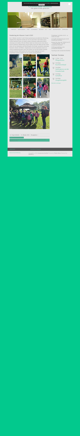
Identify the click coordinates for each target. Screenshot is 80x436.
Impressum (12, 149)
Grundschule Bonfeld (40, 6)
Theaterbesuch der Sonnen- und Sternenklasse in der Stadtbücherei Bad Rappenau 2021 (28, 140)
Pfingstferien (59, 60)
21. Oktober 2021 (25, 135)
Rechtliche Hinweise (35, 149)
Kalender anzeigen (56, 83)
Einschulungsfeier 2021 (16, 137)
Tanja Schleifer (15, 135)
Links (50, 29)
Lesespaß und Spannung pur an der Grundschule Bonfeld (60, 39)
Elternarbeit (34, 29)
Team (28, 29)
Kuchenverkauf (60, 65)
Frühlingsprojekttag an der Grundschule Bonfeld (58, 47)
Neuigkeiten (34, 135)
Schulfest (58, 76)
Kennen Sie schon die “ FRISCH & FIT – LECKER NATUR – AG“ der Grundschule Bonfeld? (60, 44)
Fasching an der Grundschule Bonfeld (60, 50)
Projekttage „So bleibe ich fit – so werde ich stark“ (59, 36)
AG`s (46, 29)
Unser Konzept (21, 29)
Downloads (65, 29)
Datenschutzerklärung (14, 152)
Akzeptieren (41, 4)
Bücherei (41, 29)
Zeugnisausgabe (61, 80)
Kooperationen (57, 29)
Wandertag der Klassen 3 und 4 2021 (21, 35)
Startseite (13, 29)
